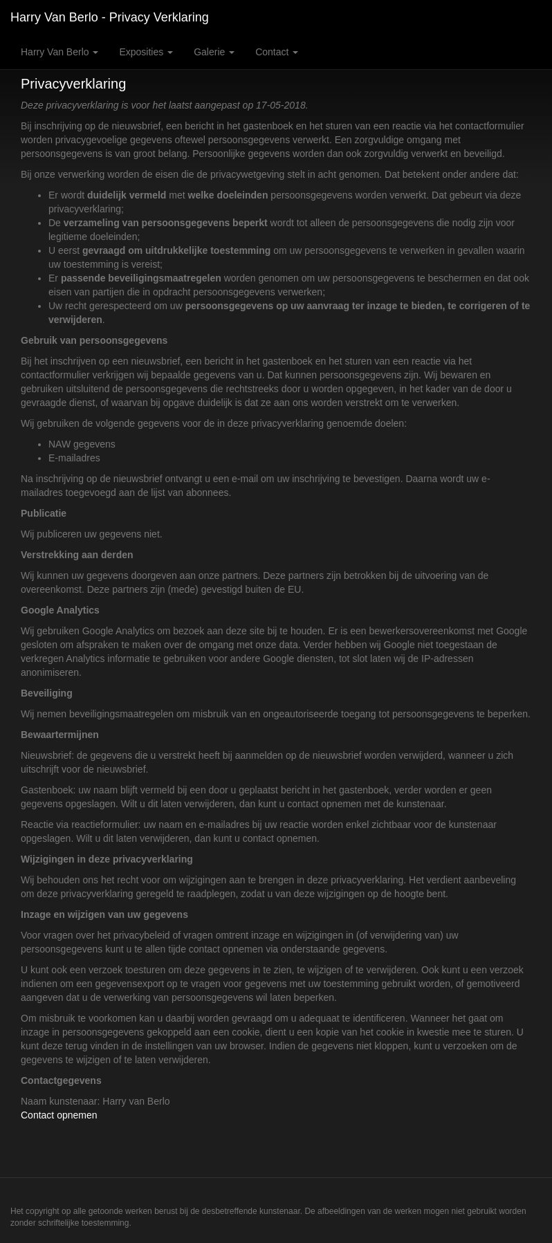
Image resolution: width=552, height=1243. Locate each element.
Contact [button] (276, 51)
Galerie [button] (214, 51)
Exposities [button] (146, 51)
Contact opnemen (59, 1115)
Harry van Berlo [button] (59, 51)
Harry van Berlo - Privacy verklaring (109, 17)
